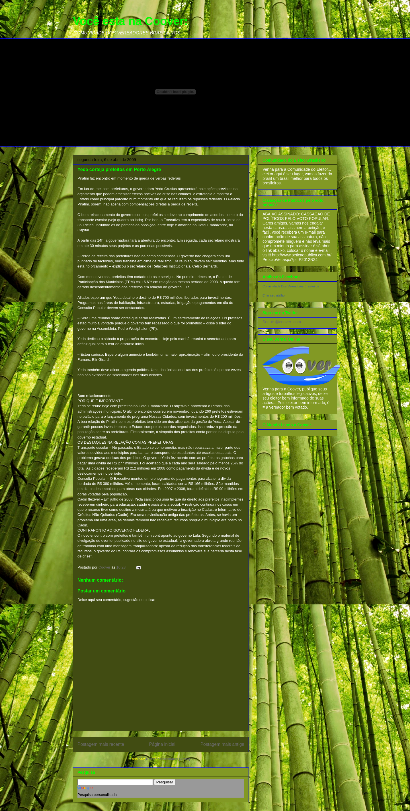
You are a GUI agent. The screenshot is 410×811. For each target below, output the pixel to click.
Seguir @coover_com (282, 322)
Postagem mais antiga (222, 744)
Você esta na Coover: (130, 21)
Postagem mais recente (100, 744)
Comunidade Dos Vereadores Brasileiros (291, 286)
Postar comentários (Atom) (168, 759)
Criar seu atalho (274, 295)
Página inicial (162, 744)
